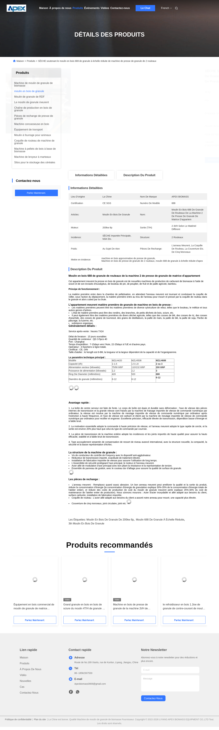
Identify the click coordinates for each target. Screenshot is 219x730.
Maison (43, 8)
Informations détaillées (91, 175)
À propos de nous (60, 8)
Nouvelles (25, 681)
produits (24, 663)
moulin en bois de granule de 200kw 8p (110, 519)
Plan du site (40, 719)
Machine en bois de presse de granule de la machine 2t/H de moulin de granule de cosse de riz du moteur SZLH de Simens (134, 606)
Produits (78, 8)
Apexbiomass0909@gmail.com (90, 684)
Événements (92, 8)
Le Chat (145, 8)
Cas (22, 686)
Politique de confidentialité (18, 719)
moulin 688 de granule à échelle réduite (160, 519)
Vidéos (105, 8)
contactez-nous (153, 698)
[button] (23, 587)
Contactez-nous (120, 8)
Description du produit (139, 175)
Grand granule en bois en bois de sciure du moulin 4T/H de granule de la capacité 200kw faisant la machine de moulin (84, 606)
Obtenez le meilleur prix (156, 160)
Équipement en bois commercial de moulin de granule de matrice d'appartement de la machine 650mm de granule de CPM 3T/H (34, 606)
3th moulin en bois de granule (86, 523)
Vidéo (23, 675)
